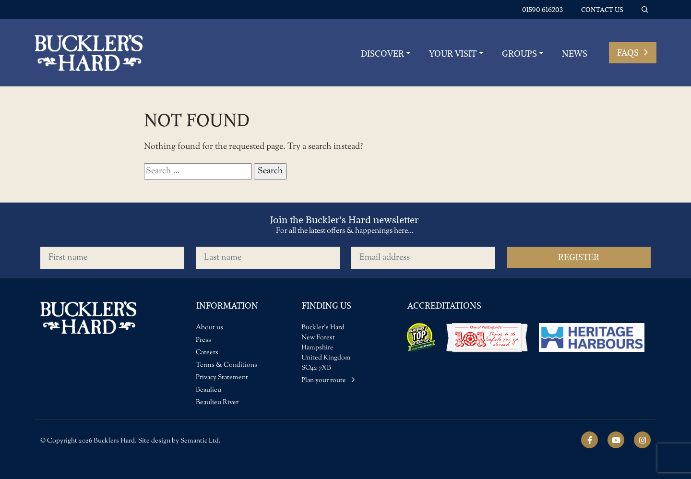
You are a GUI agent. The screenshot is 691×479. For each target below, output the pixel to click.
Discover (382, 53)
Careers (207, 353)
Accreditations (444, 305)
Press (203, 340)
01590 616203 (542, 9)
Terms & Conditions (226, 365)
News (574, 53)
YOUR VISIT (453, 53)
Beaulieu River (217, 402)
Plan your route (328, 380)
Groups (519, 53)
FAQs (632, 52)
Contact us (602, 9)
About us (209, 328)
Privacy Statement (222, 378)
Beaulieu (208, 390)
